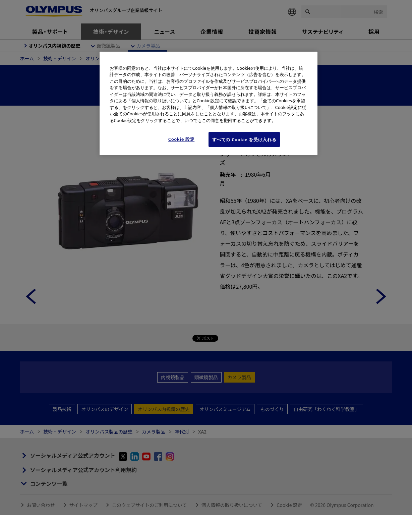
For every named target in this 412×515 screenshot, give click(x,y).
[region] (208, 104)
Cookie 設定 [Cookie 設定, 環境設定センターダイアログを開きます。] (181, 139)
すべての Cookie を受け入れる (244, 139)
